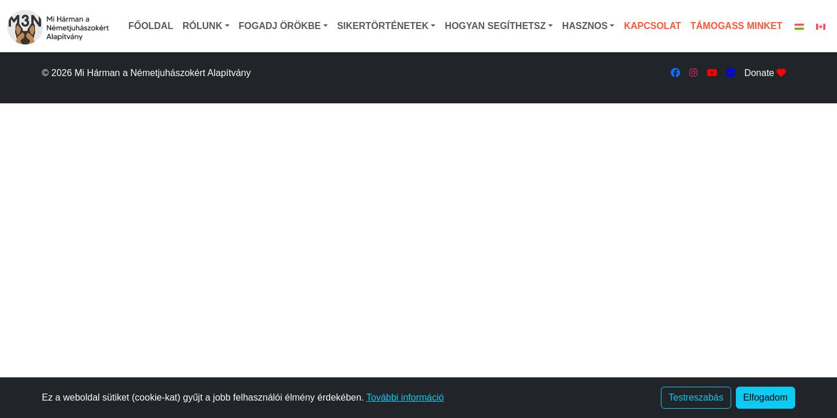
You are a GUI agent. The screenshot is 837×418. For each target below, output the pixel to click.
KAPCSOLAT (652, 26)
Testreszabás (695, 397)
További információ (404, 397)
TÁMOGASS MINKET (736, 26)
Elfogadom (765, 397)
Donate (765, 73)
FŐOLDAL (150, 26)
